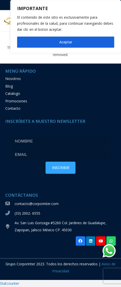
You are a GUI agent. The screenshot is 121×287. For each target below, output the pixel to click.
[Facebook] (80, 241)
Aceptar (65, 42)
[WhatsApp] (111, 241)
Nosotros (13, 78)
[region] (65, 26)
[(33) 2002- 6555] (10, 213)
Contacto (12, 108)
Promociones (16, 101)
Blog (9, 86)
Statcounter (9, 283)
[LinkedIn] (91, 241)
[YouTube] (101, 241)
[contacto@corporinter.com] (10, 203)
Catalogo (12, 93)
